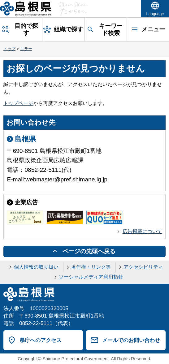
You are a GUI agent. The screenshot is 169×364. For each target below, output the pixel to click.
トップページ (18, 103)
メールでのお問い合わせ (131, 340)
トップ (9, 48)
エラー (26, 48)
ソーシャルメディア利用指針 (91, 277)
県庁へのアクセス (41, 340)
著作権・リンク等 (91, 267)
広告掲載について (142, 231)
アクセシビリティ (143, 267)
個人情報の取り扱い (36, 267)
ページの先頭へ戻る (89, 251)
